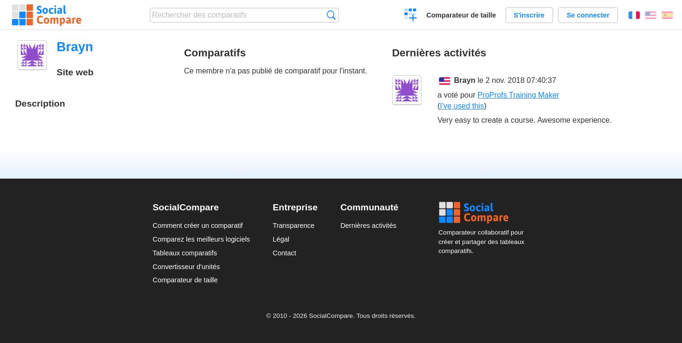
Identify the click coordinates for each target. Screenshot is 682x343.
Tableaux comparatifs (185, 253)
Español (667, 15)
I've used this (462, 106)
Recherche (331, 14)
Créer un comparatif (410, 16)
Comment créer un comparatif (197, 225)
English (650, 15)
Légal (281, 239)
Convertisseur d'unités (186, 267)
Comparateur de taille (461, 15)
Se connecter (587, 15)
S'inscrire (529, 15)
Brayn (465, 80)
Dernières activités (368, 225)
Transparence (293, 225)
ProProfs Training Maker (518, 95)
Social (484, 212)
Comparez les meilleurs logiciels (201, 239)
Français (634, 15)
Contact (284, 253)
